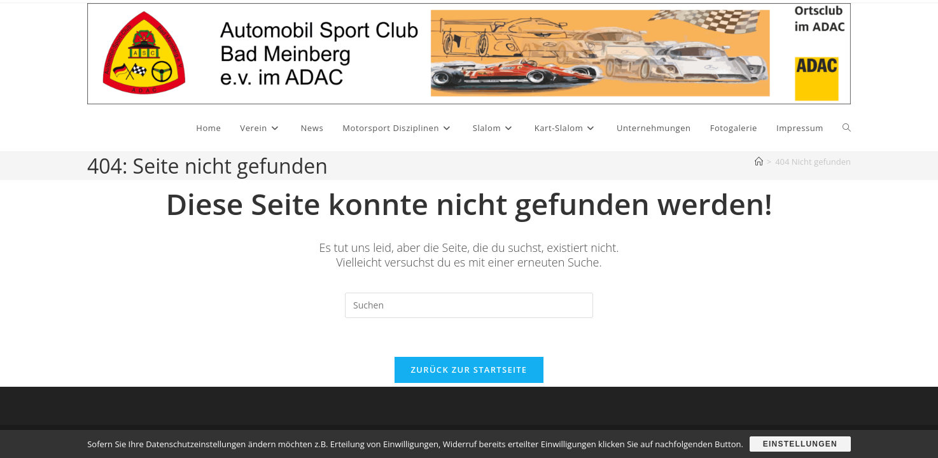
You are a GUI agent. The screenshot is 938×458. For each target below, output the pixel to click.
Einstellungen (800, 444)
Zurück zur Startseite (469, 369)
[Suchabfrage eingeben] (469, 305)
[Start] (759, 161)
